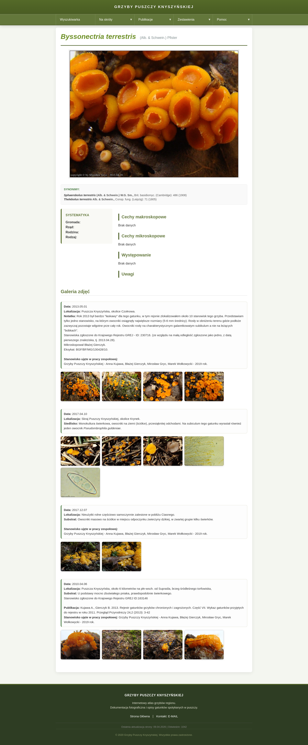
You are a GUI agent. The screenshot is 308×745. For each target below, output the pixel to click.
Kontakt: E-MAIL (167, 716)
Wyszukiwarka (70, 19)
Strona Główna (140, 716)
